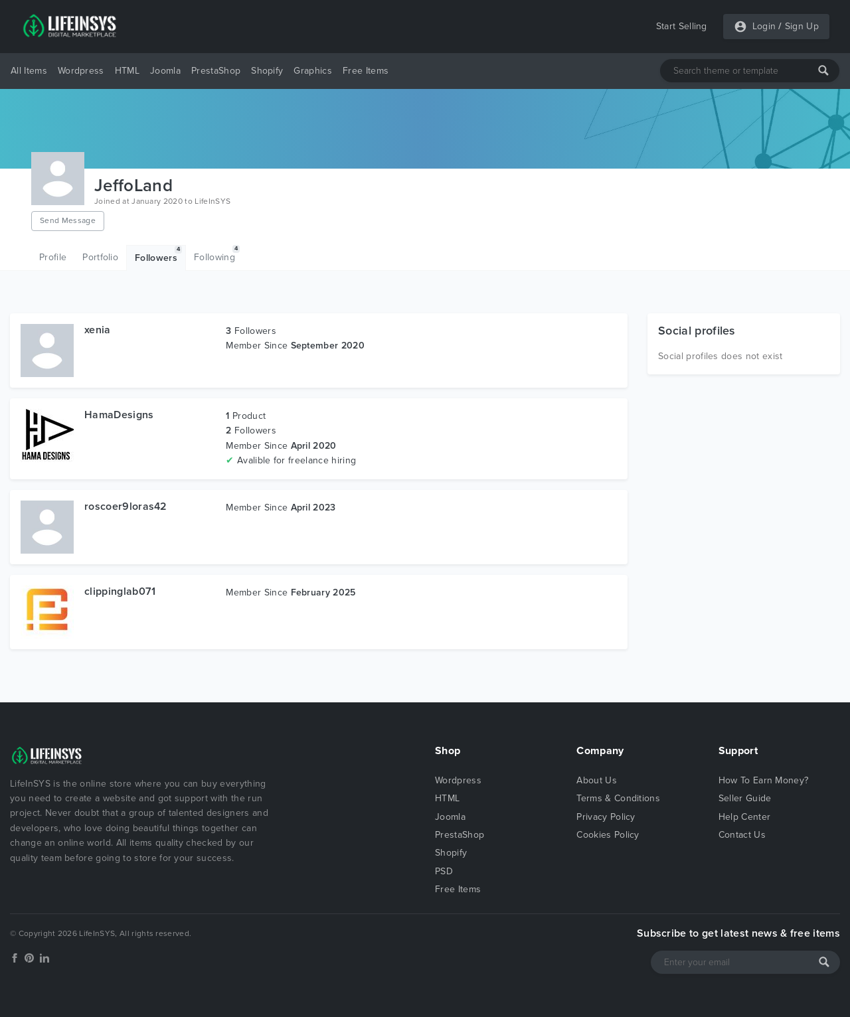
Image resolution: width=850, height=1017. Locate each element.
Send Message (68, 220)
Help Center (745, 816)
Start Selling (681, 26)
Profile (52, 257)
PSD (444, 871)
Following (217, 254)
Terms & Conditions (618, 798)
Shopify (267, 70)
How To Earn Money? (764, 780)
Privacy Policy (605, 816)
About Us (596, 780)
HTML (127, 70)
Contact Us (742, 834)
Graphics (313, 70)
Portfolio (100, 257)
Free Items (365, 70)
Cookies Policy (607, 834)
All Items (29, 70)
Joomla (165, 70)
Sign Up (802, 26)
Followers (158, 255)
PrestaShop (215, 70)
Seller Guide (745, 798)
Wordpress (81, 70)
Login (764, 26)
